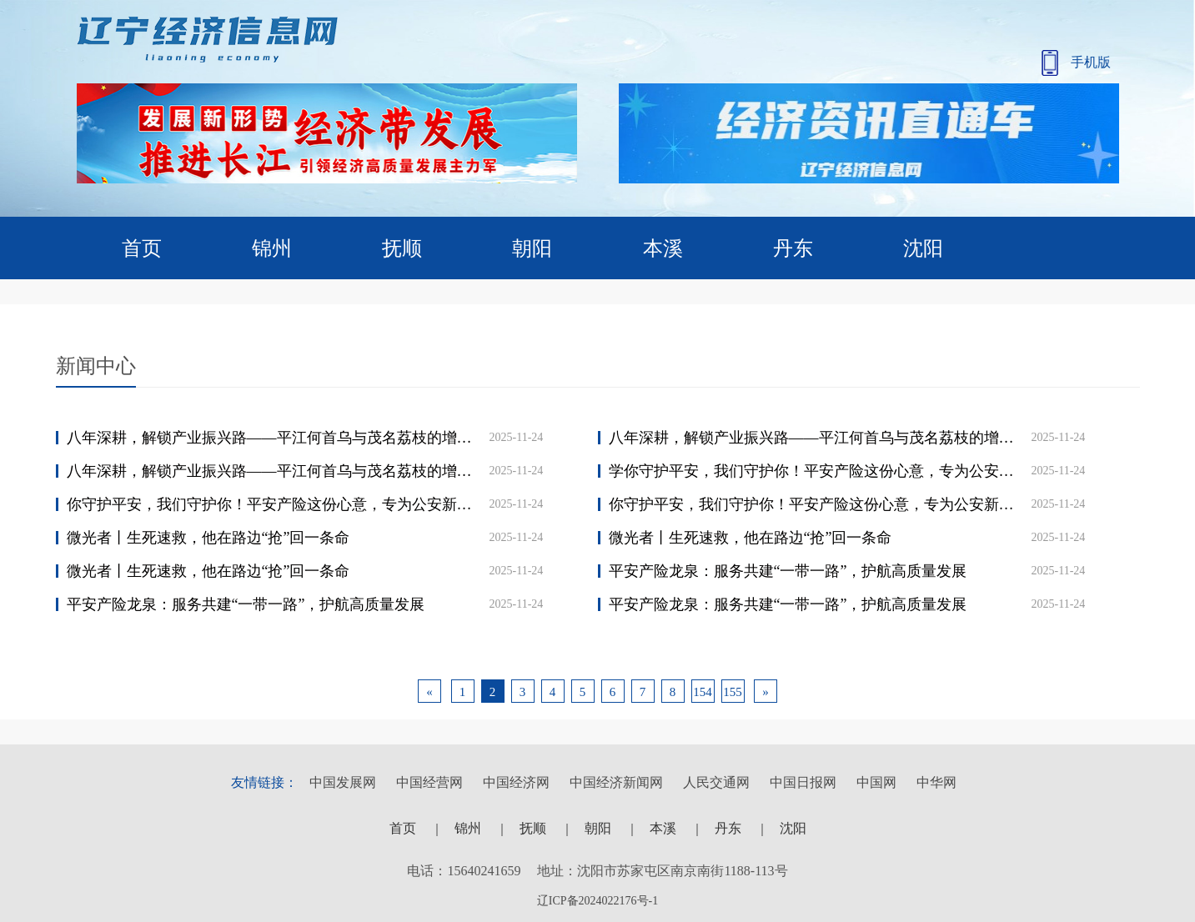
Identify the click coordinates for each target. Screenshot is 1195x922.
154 (702, 692)
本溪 (663, 248)
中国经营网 (429, 782)
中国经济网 (516, 782)
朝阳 (532, 248)
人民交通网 (716, 782)
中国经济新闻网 (616, 782)
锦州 (272, 248)
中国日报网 (803, 782)
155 (732, 692)
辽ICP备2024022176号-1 (597, 900)
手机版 (1076, 63)
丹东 (793, 248)
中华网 (936, 782)
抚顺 (402, 248)
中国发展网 (342, 782)
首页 (142, 248)
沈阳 (923, 248)
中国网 (876, 782)
